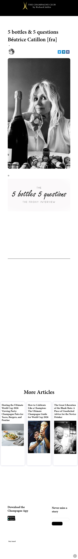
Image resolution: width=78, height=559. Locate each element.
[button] (59, 52)
